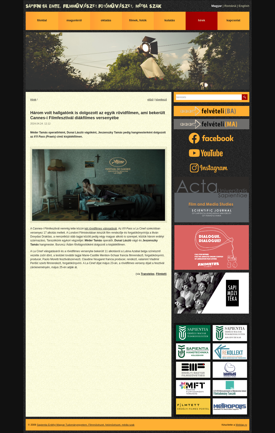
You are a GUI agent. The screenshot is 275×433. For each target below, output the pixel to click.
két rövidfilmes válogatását (101, 228)
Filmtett (161, 274)
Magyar (216, 6)
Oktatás (106, 20)
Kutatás (170, 20)
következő (161, 99)
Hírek (201, 20)
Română (230, 6)
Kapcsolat (233, 20)
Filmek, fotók (138, 20)
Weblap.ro (241, 424)
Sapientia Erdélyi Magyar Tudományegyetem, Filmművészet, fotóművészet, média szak (137, 6)
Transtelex (147, 274)
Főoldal (42, 20)
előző (150, 99)
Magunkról (74, 20)
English (244, 6)
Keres (245, 97)
